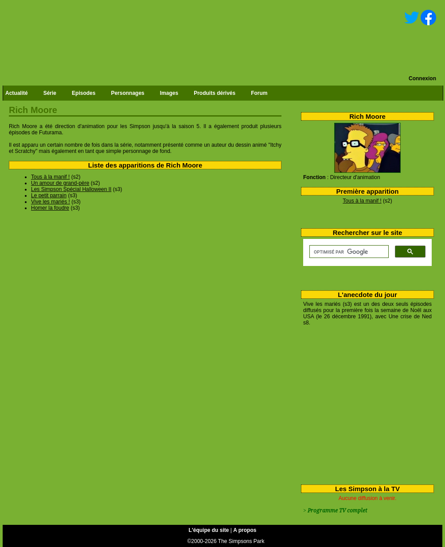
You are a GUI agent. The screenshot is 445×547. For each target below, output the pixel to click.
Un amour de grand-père (60, 183)
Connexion (422, 78)
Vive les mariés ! (50, 202)
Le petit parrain (48, 195)
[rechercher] (348, 252)
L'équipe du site (209, 530)
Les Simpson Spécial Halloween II (71, 189)
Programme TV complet (337, 511)
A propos (244, 530)
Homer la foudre (50, 208)
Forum (259, 93)
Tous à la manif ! (362, 201)
